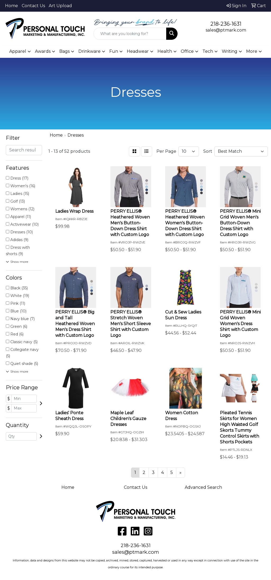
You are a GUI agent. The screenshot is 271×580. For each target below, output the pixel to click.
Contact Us (33, 5)
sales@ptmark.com (226, 30)
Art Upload (60, 5)
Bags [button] (64, 51)
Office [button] (187, 51)
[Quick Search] (129, 34)
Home (11, 5)
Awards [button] (43, 51)
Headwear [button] (138, 51)
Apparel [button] (17, 51)
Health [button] (164, 51)
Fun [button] (113, 51)
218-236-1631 (225, 24)
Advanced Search (203, 487)
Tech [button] (207, 51)
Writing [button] (229, 51)
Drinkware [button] (89, 51)
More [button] (251, 51)
